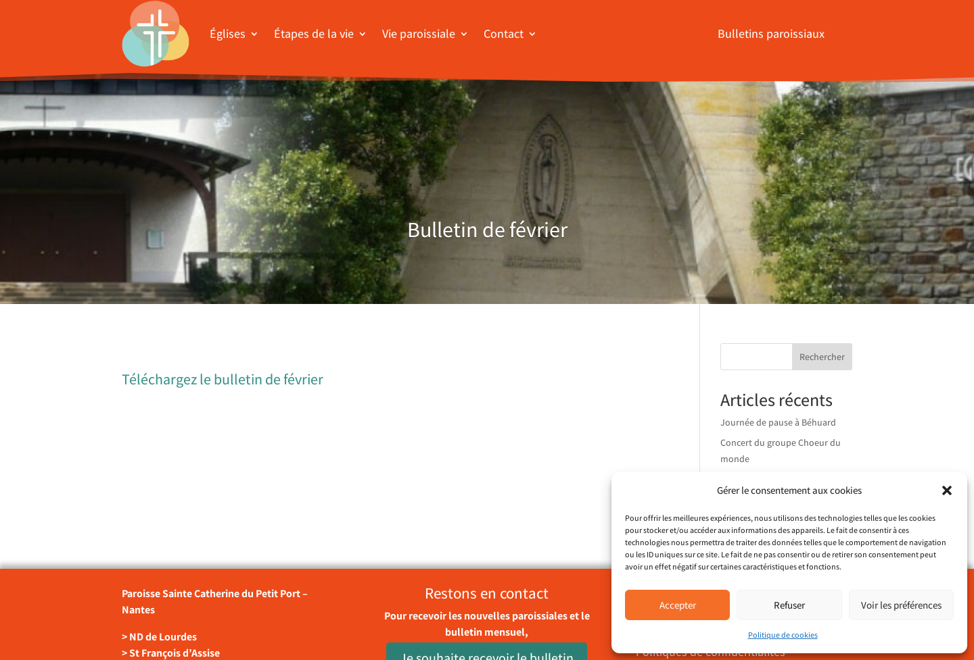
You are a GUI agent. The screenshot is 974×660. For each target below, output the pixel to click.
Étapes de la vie (314, 33)
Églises (228, 33)
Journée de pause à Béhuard (778, 422)
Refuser (789, 605)
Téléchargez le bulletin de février (222, 379)
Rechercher (822, 357)
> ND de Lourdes (159, 637)
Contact (504, 33)
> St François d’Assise (171, 653)
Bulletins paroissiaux (771, 33)
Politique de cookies (783, 635)
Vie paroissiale (418, 33)
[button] (947, 490)
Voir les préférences (901, 605)
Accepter (677, 605)
